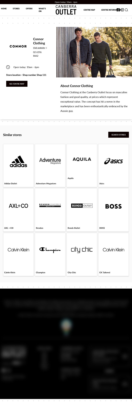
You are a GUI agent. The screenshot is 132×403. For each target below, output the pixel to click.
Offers (29, 8)
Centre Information (111, 10)
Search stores (119, 134)
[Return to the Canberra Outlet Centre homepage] (66, 10)
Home (4, 8)
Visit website (40, 47)
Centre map (89, 10)
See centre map (16, 83)
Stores (16, 8)
